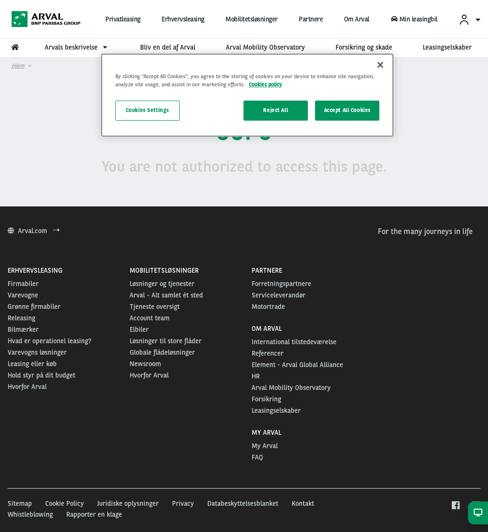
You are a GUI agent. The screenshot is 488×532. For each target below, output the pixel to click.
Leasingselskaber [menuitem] (447, 47)
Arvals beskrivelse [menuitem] (77, 47)
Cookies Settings (147, 110)
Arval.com (34, 231)
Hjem (17, 65)
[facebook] (455, 505)
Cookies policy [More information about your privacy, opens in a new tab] (265, 84)
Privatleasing (123, 19)
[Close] (380, 64)
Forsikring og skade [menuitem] (364, 47)
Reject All (275, 110)
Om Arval (356, 19)
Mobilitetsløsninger (251, 19)
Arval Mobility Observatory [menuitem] (265, 47)
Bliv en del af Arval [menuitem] (167, 47)
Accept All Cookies (347, 110)
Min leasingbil (413, 19)
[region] (247, 95)
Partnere (311, 19)
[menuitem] (469, 19)
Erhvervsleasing (183, 19)
